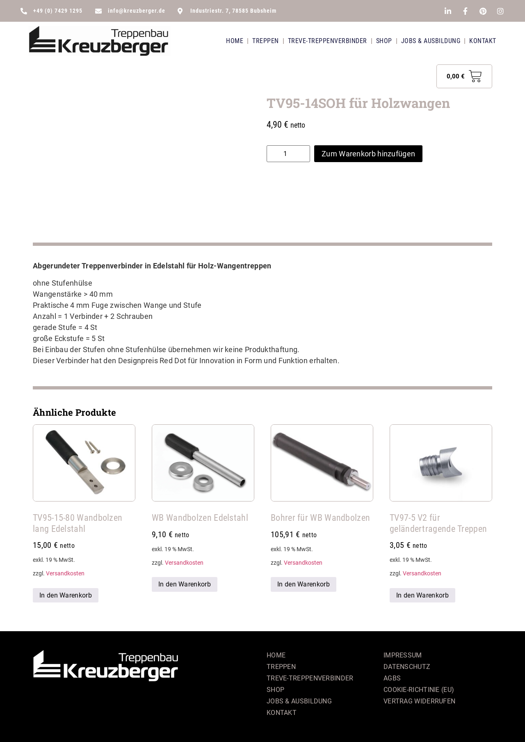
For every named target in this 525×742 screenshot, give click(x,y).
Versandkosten (65, 573)
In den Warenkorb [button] (65, 595)
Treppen (265, 41)
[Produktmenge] (288, 153)
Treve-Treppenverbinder (327, 41)
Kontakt (482, 41)
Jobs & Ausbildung (431, 41)
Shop (384, 41)
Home (234, 41)
